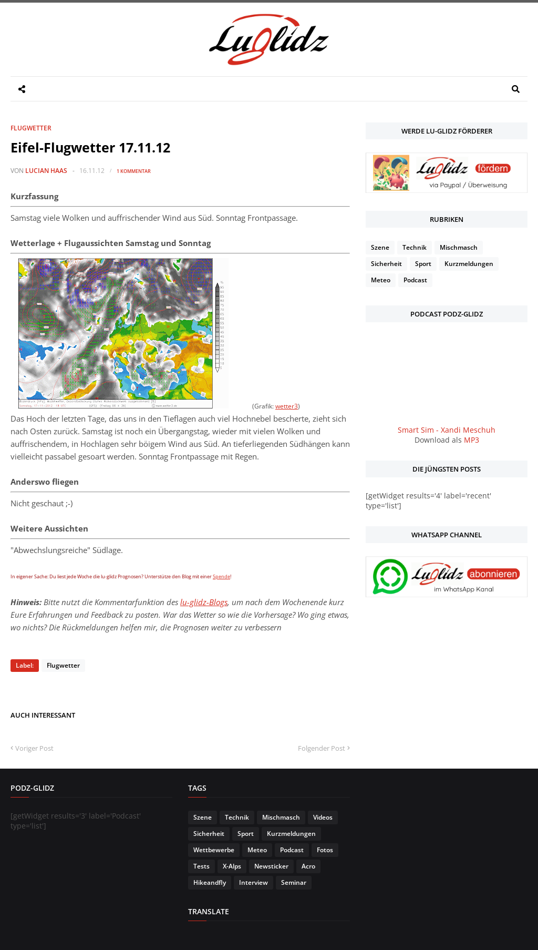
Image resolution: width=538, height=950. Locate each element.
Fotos (325, 849)
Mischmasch (459, 247)
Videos (323, 817)
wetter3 (286, 406)
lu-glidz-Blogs (203, 602)
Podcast (415, 279)
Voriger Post (34, 748)
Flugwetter (31, 128)
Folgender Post (321, 748)
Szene (380, 247)
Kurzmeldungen (468, 263)
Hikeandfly (209, 882)
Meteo (380, 279)
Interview (253, 882)
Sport (423, 263)
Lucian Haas (46, 170)
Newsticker (271, 866)
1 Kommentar (134, 171)
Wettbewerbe (213, 849)
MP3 (471, 440)
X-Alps (232, 866)
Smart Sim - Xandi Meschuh (446, 430)
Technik (414, 247)
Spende (221, 576)
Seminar (293, 882)
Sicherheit (386, 263)
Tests (201, 866)
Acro (308, 866)
